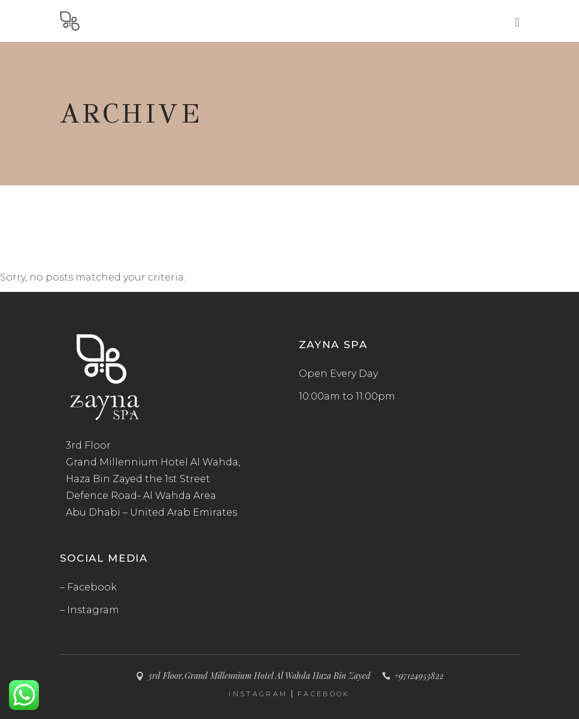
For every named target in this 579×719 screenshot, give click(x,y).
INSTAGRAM (258, 693)
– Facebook (88, 587)
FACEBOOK (324, 693)
